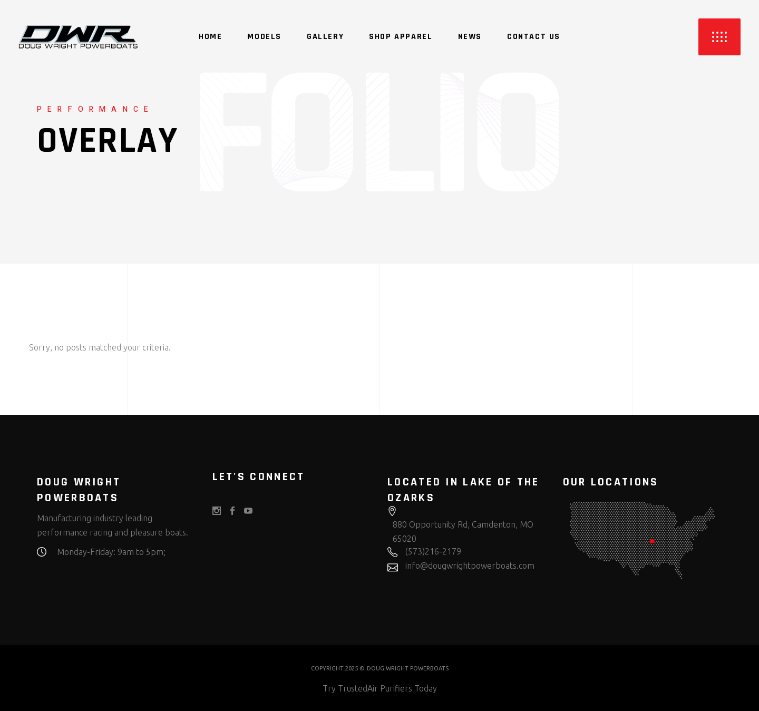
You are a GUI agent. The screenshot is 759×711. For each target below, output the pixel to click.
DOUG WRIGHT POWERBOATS (408, 668)
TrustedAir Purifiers (375, 688)
